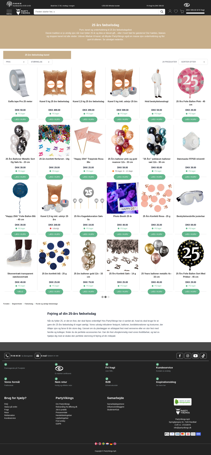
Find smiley (60, 421)
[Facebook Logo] (180, 356)
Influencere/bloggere (115, 407)
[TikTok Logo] (203, 356)
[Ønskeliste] (176, 11)
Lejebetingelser (62, 418)
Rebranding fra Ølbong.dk (66, 407)
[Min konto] (170, 11)
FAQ (6, 404)
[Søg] (162, 12)
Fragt (6, 410)
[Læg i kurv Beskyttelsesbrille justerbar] (191, 234)
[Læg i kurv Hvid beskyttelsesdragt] (156, 119)
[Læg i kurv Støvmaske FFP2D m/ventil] (191, 177)
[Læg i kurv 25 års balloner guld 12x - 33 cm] (88, 291)
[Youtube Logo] (195, 356)
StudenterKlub (113, 410)
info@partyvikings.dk (182, 428)
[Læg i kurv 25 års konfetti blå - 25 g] (54, 291)
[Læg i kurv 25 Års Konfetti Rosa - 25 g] (156, 234)
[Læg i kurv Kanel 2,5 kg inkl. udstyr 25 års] (54, 234)
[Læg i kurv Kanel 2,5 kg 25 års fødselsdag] (88, 119)
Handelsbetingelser (64, 415)
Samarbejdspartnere (115, 404)
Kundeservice (10, 418)
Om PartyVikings (63, 404)
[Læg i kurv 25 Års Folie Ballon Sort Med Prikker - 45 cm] (191, 291)
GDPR (58, 424)
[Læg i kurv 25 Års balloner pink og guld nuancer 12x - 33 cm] (122, 177)
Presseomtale (61, 412)
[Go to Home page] (23, 11)
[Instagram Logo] (187, 356)
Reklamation (9, 415)
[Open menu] (9, 11)
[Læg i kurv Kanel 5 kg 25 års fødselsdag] (54, 119)
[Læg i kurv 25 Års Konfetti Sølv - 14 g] (122, 291)
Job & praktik (61, 410)
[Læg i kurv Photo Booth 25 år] (122, 234)
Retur (6, 412)
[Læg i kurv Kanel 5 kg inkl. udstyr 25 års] (122, 119)
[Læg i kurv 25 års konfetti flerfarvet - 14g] (54, 177)
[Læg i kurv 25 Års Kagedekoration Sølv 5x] (88, 234)
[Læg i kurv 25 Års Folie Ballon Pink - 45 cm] (191, 119)
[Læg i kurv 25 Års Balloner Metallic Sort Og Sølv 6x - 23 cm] (20, 177)
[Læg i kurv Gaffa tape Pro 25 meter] (20, 119)
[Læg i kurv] (88, 177)
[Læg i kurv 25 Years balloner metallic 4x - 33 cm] (156, 291)
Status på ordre (10, 407)
